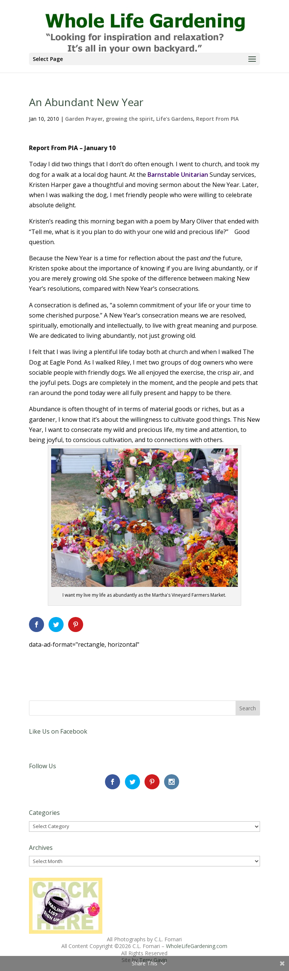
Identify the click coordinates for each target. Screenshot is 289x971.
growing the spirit (129, 118)
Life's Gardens (174, 118)
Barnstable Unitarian (178, 174)
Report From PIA (217, 118)
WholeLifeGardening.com (196, 946)
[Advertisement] (117, 661)
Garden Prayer (84, 118)
